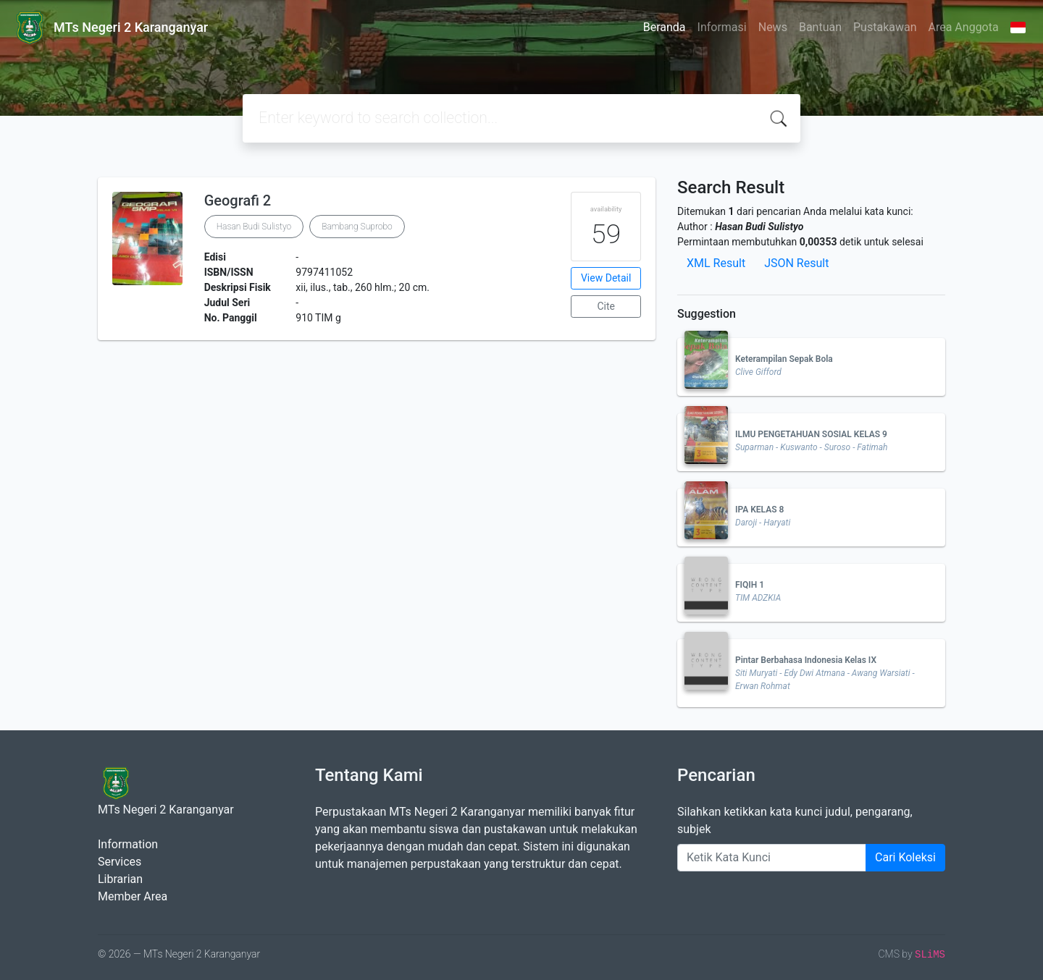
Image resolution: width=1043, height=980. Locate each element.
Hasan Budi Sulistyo (254, 226)
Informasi (722, 27)
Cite (606, 306)
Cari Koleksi (905, 857)
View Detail (606, 278)
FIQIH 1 (749, 585)
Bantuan (820, 27)
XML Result (716, 263)
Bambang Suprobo (357, 226)
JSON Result (796, 263)
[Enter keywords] (771, 857)
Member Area (132, 896)
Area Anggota (964, 27)
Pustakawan (884, 27)
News (772, 27)
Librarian (120, 879)
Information (128, 844)
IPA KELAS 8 (759, 509)
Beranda (664, 27)
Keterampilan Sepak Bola (784, 359)
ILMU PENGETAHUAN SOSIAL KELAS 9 (811, 434)
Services (119, 862)
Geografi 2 (238, 200)
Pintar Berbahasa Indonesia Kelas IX (805, 660)
